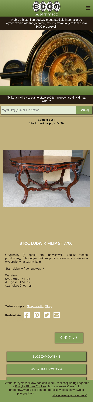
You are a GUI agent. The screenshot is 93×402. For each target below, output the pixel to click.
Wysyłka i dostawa (46, 372)
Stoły (48, 309)
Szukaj (84, 110)
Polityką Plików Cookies (30, 386)
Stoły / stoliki (35, 309)
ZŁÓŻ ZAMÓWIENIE (46, 359)
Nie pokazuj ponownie (69, 395)
